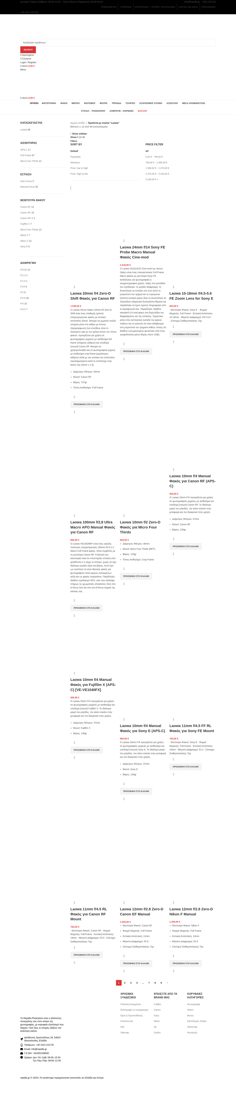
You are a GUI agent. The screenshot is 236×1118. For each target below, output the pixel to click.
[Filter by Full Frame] (25, 155)
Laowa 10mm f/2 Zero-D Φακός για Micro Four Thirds (140, 527)
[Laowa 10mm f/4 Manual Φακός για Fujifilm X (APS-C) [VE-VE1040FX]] (93, 646)
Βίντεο (190, 1015)
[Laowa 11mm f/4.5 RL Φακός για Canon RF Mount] (93, 829)
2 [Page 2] (125, 983)
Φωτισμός (192, 1032)
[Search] (118, 42)
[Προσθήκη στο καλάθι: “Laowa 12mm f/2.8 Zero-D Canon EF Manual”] (136, 963)
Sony (156, 1015)
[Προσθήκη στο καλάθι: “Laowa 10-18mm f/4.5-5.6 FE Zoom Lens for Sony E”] (185, 334)
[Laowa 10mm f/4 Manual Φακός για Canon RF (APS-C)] (192, 442)
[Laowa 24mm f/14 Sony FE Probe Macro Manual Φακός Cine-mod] (143, 213)
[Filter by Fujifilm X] (25, 224)
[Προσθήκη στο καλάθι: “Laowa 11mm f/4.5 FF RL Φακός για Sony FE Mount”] (185, 766)
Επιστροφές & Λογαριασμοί (134, 1010)
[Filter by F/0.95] (23, 269)
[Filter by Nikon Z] (24, 241)
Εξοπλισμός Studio (196, 1021)
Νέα (122, 1027)
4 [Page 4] (137, 983)
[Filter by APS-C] (23, 149)
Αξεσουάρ (192, 1027)
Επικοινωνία (126, 1021)
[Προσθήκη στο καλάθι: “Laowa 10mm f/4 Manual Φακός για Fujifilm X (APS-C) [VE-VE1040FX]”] (86, 750)
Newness (75, 162)
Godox (157, 1032)
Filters (73, 141)
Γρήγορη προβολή (74, 412)
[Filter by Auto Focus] (26, 181)
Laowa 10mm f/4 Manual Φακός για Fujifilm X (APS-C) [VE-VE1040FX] (93, 685)
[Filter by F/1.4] (23, 275)
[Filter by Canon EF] (25, 207)
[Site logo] (41, 26)
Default (74, 151)
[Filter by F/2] (22, 292)
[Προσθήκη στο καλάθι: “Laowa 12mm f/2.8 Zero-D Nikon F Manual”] (185, 963)
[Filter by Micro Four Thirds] (29, 161)
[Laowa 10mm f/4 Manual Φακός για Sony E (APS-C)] (143, 646)
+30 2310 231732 (45, 1045)
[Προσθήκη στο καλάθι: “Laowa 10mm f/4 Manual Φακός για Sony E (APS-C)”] (136, 791)
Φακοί (190, 1010)
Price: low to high (79, 168)
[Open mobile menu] (23, 69)
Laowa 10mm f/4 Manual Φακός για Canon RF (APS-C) (192, 481)
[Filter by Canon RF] (25, 212)
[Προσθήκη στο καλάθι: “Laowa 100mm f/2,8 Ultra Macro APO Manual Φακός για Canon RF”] (86, 608)
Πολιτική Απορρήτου (130, 1004)
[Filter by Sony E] (24, 246)
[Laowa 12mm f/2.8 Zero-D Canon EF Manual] (143, 829)
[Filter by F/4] (22, 303)
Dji (155, 1027)
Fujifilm (157, 1004)
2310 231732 (209, 1)
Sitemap (124, 1032)
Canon (157, 1010)
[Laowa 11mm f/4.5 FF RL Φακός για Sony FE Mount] (192, 646)
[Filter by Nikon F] (24, 235)
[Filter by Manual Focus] (27, 186)
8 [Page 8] (155, 983)
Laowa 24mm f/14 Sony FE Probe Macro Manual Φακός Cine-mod (142, 252)
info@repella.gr (192, 1)
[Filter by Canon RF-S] (26, 218)
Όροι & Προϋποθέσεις (131, 1015)
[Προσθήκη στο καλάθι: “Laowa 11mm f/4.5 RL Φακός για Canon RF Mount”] (86, 955)
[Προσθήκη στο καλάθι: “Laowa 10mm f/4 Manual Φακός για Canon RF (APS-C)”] (185, 546)
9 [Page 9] (161, 983)
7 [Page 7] (149, 983)
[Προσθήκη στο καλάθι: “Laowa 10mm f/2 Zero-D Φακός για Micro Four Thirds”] (136, 576)
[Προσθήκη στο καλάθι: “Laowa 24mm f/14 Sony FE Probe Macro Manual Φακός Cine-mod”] (136, 351)
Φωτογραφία (193, 1004)
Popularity (75, 156)
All (147, 151)
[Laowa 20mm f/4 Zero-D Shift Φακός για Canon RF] (93, 213)
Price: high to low (79, 174)
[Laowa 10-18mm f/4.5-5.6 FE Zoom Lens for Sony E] (192, 213)
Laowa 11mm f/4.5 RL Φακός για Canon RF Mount (88, 914)
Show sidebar (79, 134)
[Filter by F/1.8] (23, 281)
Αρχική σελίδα (77, 123)
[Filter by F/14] (22, 286)
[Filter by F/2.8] (23, 298)
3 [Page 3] (131, 983)
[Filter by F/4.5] (23, 309)
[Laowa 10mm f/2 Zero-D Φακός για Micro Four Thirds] (143, 442)
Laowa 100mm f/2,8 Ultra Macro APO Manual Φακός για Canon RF (92, 527)
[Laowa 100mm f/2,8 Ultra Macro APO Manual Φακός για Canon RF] (93, 442)
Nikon (157, 1021)
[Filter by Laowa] (23, 129)
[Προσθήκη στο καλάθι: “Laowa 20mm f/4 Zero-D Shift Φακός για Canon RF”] (86, 404)
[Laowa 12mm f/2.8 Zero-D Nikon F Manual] (192, 829)
